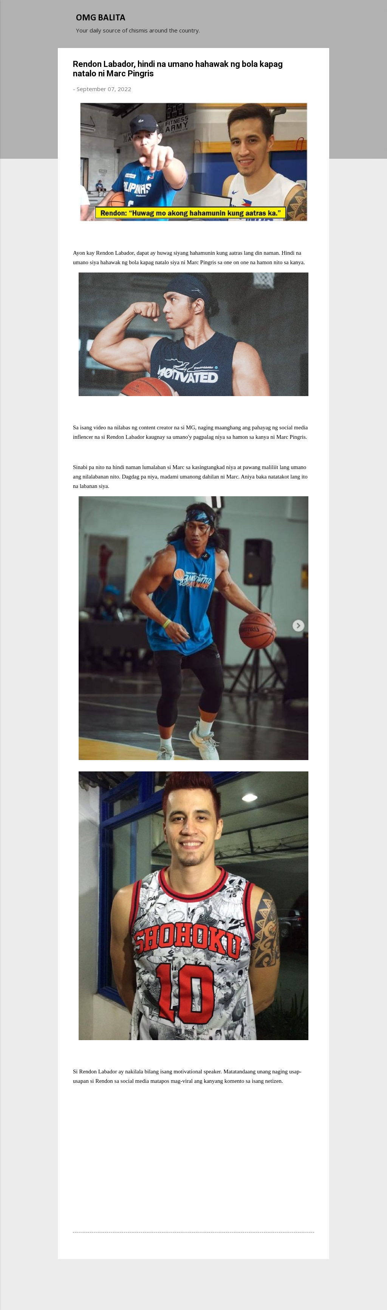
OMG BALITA (100, 18)
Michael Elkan (211, 1290)
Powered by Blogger (193, 1275)
